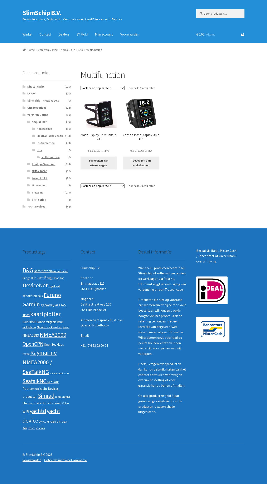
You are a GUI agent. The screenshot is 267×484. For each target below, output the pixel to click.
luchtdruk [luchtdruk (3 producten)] (29, 322)
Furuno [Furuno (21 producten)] (52, 295)
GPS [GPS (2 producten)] (57, 305)
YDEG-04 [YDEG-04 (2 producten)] (54, 421)
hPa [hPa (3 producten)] (63, 305)
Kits (80, 50)
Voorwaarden (129, 34)
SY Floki (82, 34)
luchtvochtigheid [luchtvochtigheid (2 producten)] (47, 322)
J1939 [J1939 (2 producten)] (26, 315)
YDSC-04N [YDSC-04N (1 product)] (40, 428)
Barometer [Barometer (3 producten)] (42, 271)
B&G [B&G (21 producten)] (28, 270)
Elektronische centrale (51, 136)
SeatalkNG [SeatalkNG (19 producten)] (35, 381)
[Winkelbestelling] (103, 88)
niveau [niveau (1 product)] (66, 327)
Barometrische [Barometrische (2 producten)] (59, 271)
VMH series (39, 199)
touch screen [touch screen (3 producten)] (52, 403)
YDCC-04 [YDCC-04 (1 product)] (45, 421)
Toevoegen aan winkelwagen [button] (98, 163)
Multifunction (51, 157)
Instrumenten (46, 143)
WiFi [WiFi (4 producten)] (26, 411)
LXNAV (31, 93)
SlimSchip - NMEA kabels (43, 100)
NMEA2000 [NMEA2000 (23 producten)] (53, 334)
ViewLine (37, 192)
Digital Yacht (35, 86)
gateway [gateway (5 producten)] (47, 305)
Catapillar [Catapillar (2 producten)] (58, 278)
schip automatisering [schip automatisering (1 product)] (59, 373)
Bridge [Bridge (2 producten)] (26, 278)
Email (85, 335)
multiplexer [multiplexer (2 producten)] (29, 327)
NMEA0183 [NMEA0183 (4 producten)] (31, 335)
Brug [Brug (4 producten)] (48, 277)
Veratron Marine (48, 50)
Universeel (38, 185)
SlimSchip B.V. (42, 13)
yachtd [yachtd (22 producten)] (38, 411)
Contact (45, 34)
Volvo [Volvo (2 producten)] (65, 403)
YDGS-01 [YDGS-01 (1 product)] (31, 428)
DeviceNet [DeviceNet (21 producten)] (35, 285)
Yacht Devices (36, 206)
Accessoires (44, 129)
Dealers (64, 34)
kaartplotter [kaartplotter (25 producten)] (45, 314)
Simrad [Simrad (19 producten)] (46, 395)
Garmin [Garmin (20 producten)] (31, 304)
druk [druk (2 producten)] (40, 296)
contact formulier (151, 375)
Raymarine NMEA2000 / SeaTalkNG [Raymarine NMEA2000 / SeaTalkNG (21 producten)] (40, 362)
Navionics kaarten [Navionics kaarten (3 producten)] (49, 327)
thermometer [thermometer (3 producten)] (33, 403)
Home (31, 50)
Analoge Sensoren (43, 164)
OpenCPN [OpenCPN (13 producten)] (33, 343)
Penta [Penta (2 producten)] (26, 353)
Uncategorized (37, 108)
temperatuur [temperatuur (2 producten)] (62, 397)
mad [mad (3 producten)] (60, 322)
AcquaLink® (68, 50)
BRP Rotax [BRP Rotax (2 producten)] (37, 278)
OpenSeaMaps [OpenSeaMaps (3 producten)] (54, 344)
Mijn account (104, 34)
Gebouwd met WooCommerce (65, 460)
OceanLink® (39, 178)
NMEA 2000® (39, 171)
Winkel (27, 34)
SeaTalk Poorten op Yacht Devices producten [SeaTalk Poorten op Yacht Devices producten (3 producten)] (41, 389)
